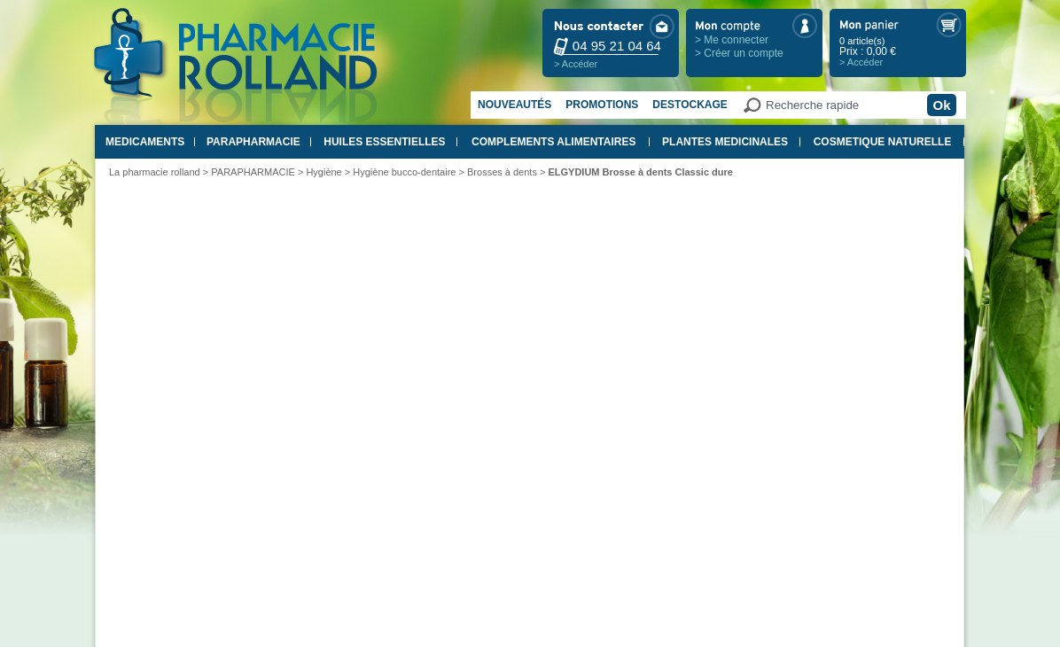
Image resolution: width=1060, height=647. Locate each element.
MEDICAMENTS (144, 142)
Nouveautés (514, 104)
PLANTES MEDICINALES (725, 142)
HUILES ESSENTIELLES (384, 142)
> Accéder (575, 63)
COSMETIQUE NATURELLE (883, 142)
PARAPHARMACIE (253, 142)
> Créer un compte (739, 53)
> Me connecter (731, 40)
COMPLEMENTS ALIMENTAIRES (553, 142)
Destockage (689, 104)
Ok (941, 105)
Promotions (601, 104)
